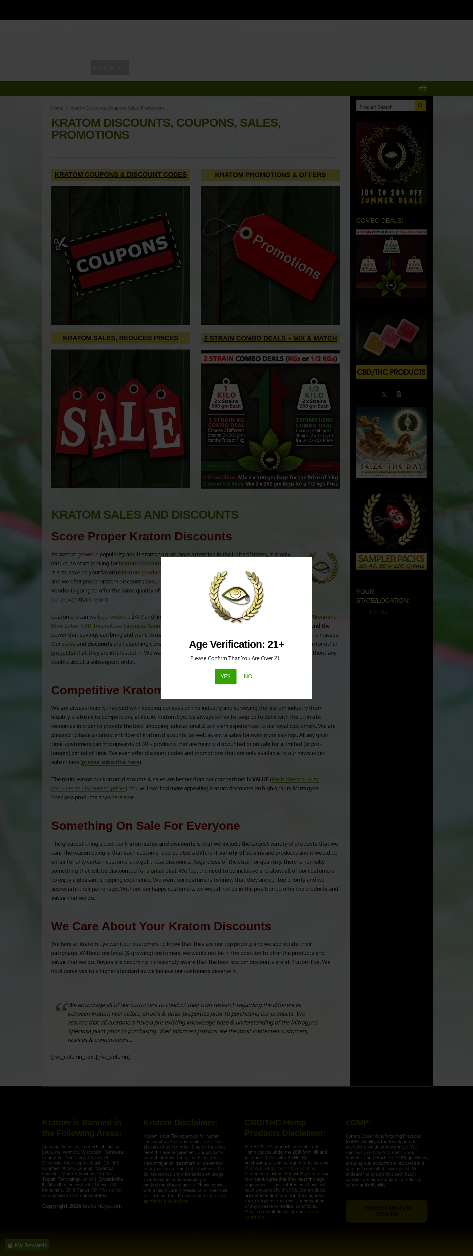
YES (225, 676)
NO (248, 676)
